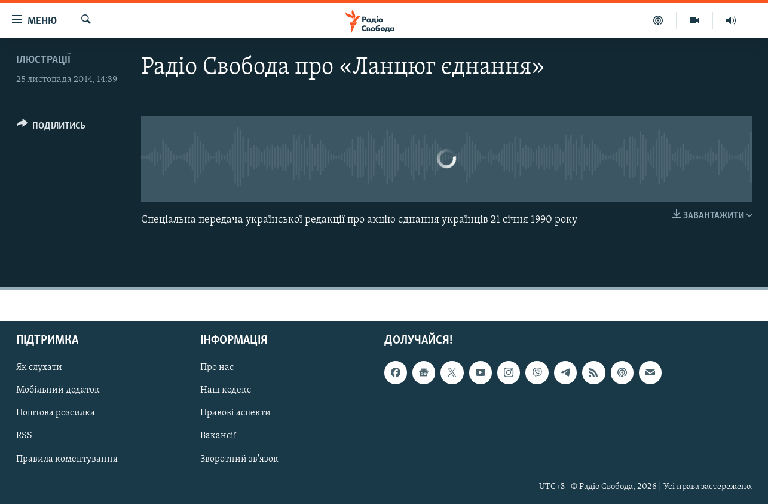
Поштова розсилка (55, 413)
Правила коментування (67, 458)
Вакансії (218, 436)
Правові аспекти (235, 413)
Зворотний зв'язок (239, 458)
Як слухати (39, 367)
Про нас (217, 367)
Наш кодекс (225, 390)
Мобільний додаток (58, 390)
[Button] (51, 128)
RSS (24, 436)
